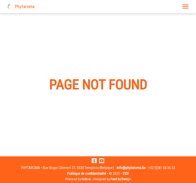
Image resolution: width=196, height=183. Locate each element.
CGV (126, 174)
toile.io (86, 179)
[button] (185, 6)
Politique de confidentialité (86, 174)
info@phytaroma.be (131, 168)
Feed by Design (121, 179)
